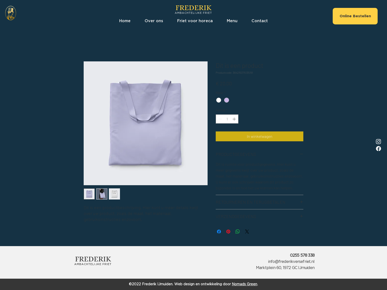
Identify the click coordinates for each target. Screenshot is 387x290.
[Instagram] (378, 141)
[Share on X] (247, 232)
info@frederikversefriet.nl (291, 262)
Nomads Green (244, 284)
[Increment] (235, 119)
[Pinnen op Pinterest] (228, 232)
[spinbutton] (227, 119)
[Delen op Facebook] (219, 232)
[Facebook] (378, 148)
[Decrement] (219, 119)
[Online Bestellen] (355, 16)
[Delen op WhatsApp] (238, 232)
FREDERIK (193, 7)
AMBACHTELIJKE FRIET (193, 13)
